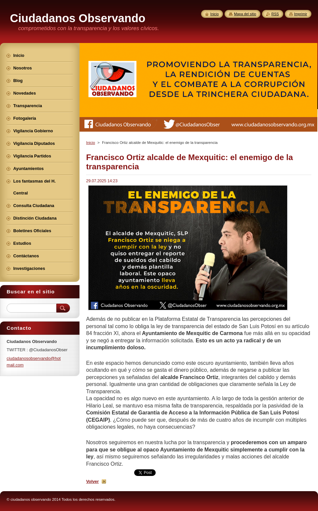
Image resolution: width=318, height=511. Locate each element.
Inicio (90, 143)
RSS (275, 14)
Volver (92, 481)
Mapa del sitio (245, 14)
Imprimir (300, 14)
